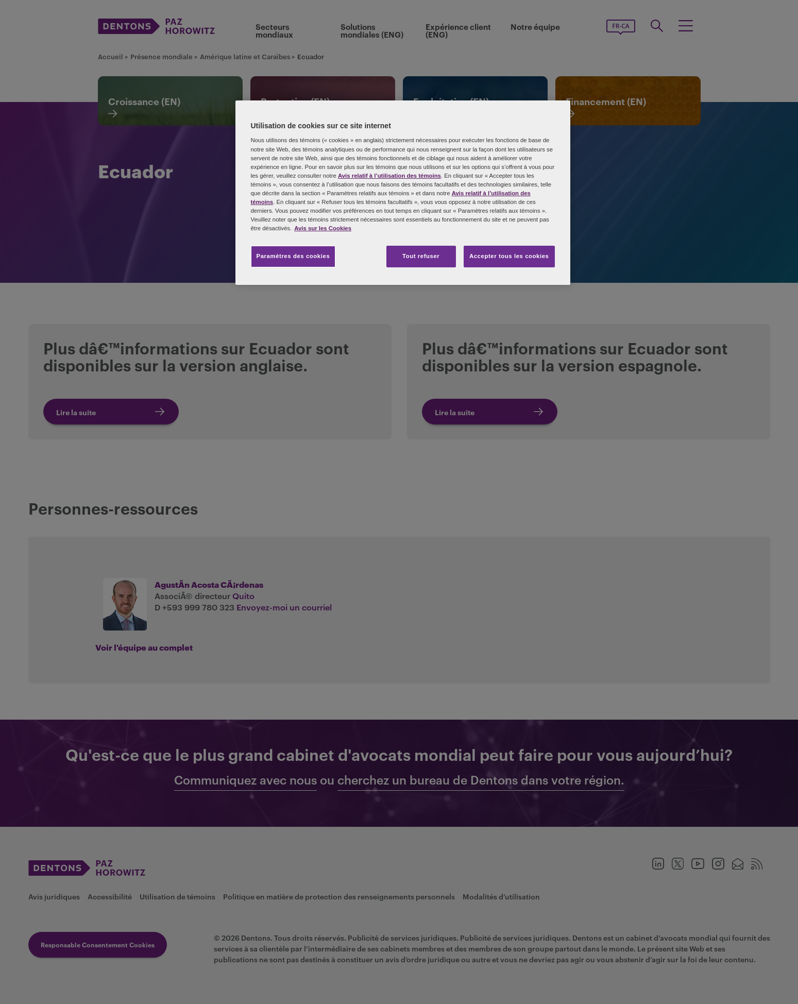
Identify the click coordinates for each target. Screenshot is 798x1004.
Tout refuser (420, 256)
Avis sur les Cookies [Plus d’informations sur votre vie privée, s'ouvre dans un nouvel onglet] (322, 228)
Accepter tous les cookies (509, 256)
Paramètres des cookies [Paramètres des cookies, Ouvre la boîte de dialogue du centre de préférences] (293, 256)
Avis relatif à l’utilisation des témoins (389, 176)
